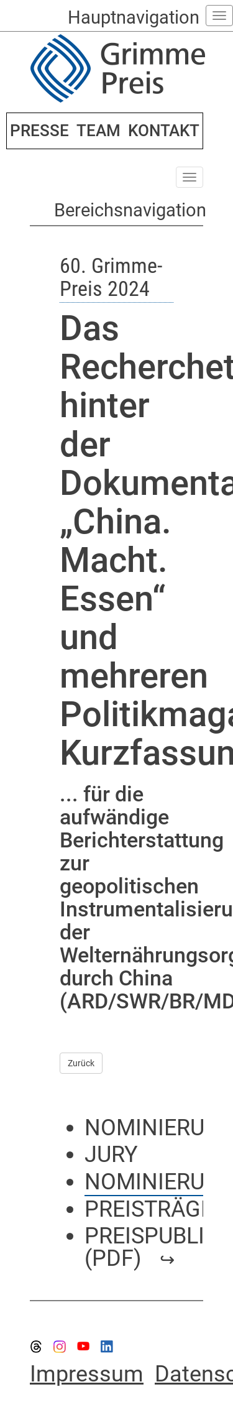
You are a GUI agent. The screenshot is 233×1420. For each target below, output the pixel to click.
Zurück (81, 1063)
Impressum (87, 1374)
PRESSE (39, 130)
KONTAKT (163, 130)
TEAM (98, 130)
